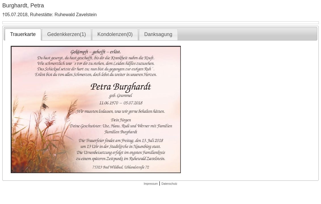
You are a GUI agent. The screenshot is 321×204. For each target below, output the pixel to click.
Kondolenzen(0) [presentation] (115, 34)
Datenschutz (169, 183)
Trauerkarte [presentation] (23, 34)
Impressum (151, 183)
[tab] (23, 35)
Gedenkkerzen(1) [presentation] (66, 34)
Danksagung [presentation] (158, 34)
